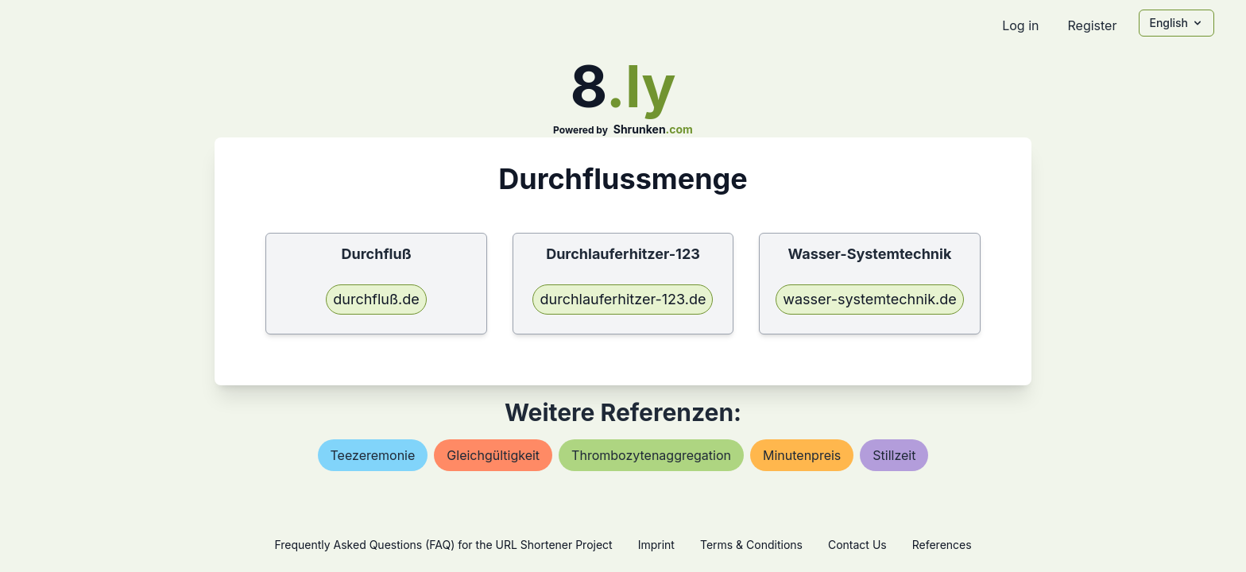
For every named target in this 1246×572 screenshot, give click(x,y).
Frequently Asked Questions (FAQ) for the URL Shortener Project (443, 544)
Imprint (656, 544)
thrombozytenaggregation (651, 455)
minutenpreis (802, 455)
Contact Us (857, 544)
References (942, 544)
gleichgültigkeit (493, 455)
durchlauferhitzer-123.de (623, 299)
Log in (1020, 25)
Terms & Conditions (751, 544)
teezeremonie (373, 455)
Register (1091, 25)
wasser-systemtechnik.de (869, 299)
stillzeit (894, 455)
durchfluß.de (376, 299)
